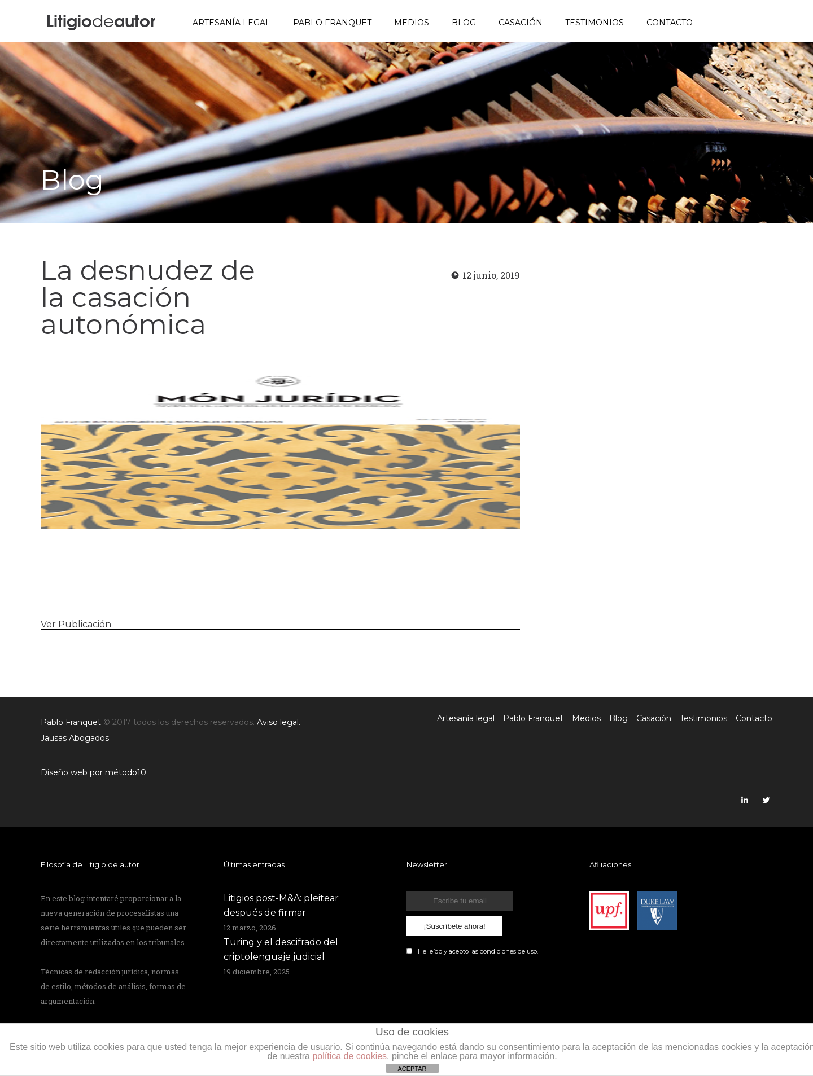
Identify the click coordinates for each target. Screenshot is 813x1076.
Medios (411, 22)
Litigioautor (100, 19)
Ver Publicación (76, 624)
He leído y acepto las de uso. (478, 951)
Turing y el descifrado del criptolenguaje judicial (281, 949)
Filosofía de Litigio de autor (90, 864)
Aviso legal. (278, 722)
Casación (521, 22)
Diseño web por (93, 772)
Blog (464, 22)
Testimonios (594, 22)
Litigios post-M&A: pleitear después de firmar (281, 905)
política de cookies (349, 1056)
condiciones (498, 951)
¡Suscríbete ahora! (454, 926)
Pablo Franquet (332, 22)
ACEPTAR (411, 1068)
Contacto (669, 22)
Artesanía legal (231, 22)
